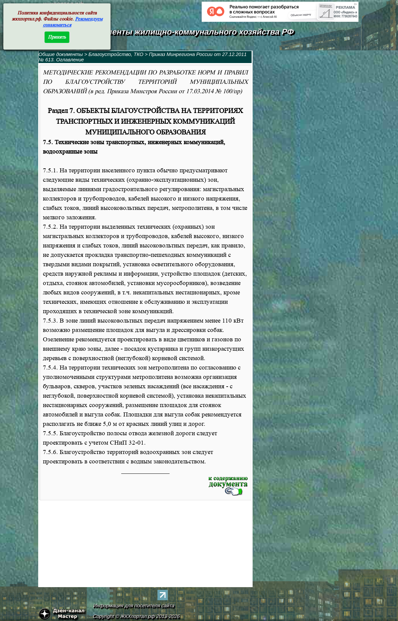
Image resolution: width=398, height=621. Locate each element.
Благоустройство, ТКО (116, 54)
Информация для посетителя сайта (134, 605)
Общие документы (61, 54)
